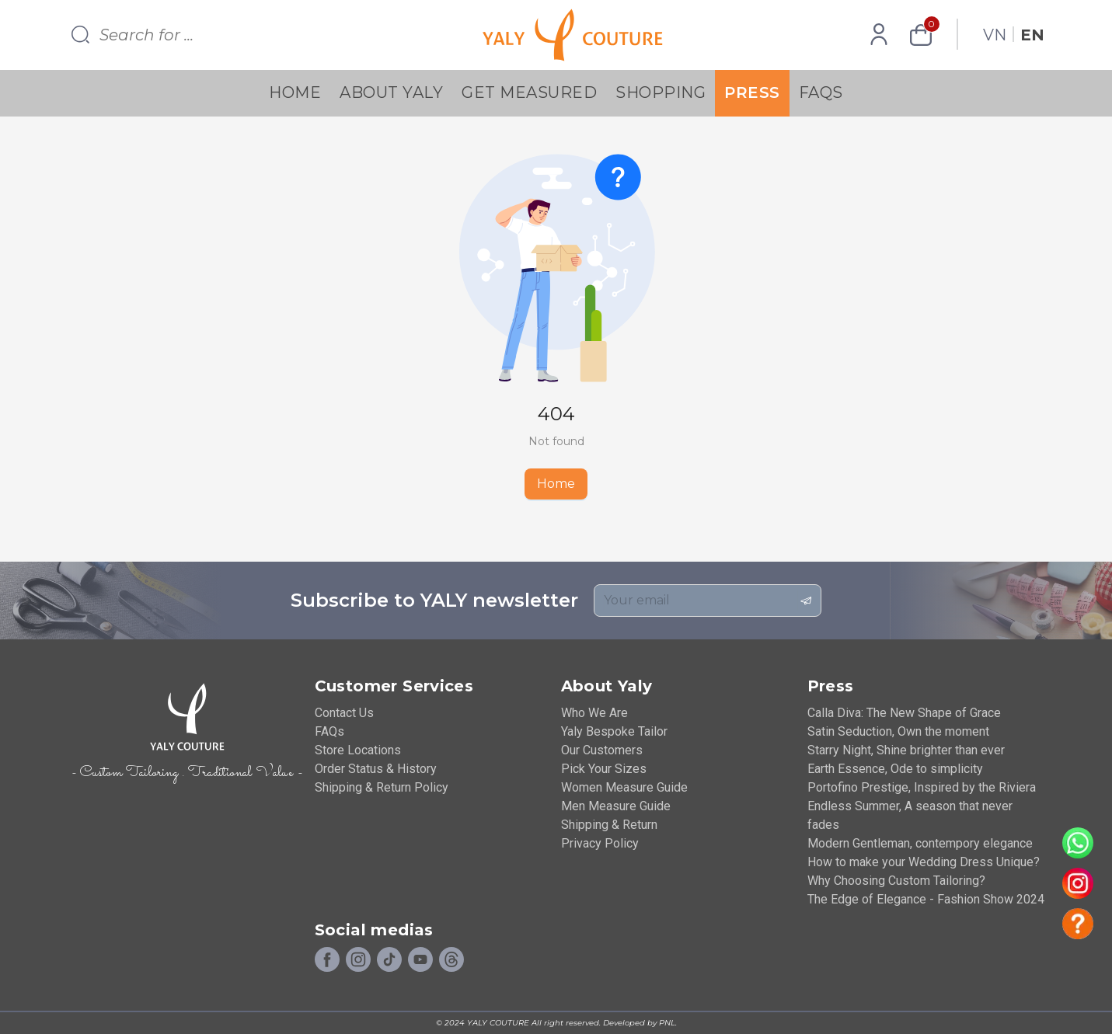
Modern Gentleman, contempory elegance (920, 843)
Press (752, 92)
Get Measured (529, 92)
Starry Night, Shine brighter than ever (906, 750)
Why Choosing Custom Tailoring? (896, 880)
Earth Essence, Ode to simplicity (895, 768)
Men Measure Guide (616, 806)
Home (295, 92)
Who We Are (594, 712)
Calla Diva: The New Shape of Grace (904, 712)
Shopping (660, 92)
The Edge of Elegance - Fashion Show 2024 (925, 899)
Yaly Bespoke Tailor (614, 731)
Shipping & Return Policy (381, 787)
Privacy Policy (600, 843)
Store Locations (358, 750)
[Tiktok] (389, 960)
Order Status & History (376, 768)
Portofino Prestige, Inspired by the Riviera (921, 787)
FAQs (821, 92)
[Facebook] (327, 960)
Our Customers (602, 750)
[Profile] (878, 35)
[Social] (451, 960)
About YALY (391, 92)
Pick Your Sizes (604, 768)
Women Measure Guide (624, 787)
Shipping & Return (609, 824)
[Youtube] (420, 960)
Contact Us (344, 712)
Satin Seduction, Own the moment (898, 731)
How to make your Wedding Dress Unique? (923, 862)
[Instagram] (358, 960)
